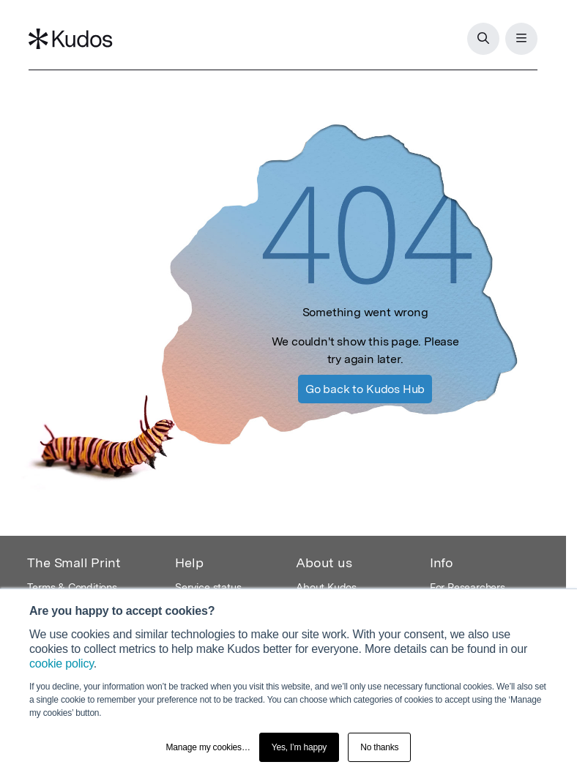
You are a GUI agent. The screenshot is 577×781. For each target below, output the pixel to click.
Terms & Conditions (71, 587)
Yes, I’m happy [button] (299, 747)
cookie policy (61, 663)
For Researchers (467, 587)
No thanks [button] (379, 747)
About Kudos (326, 587)
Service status (208, 587)
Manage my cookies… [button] (208, 747)
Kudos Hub (365, 389)
